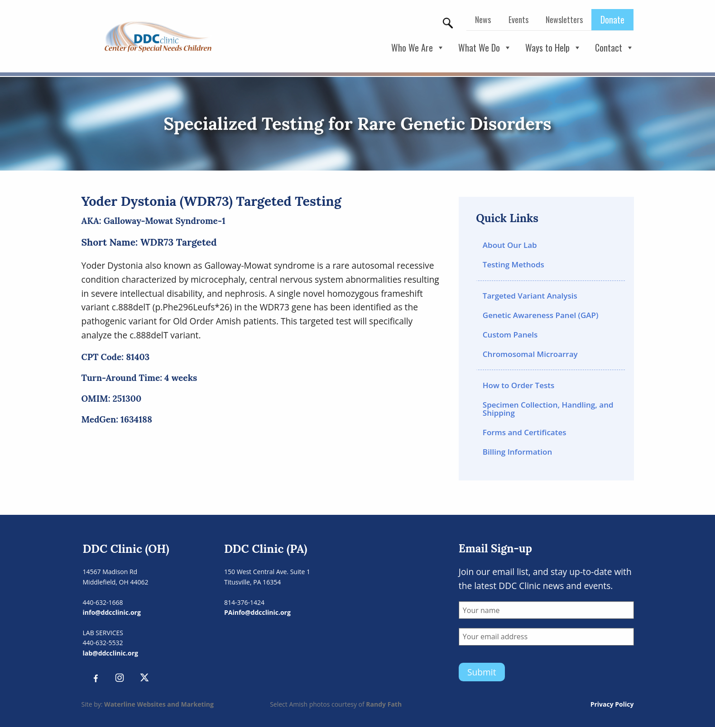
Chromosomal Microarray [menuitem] (530, 354)
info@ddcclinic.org (112, 612)
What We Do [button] (485, 48)
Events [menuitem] (518, 19)
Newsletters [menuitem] (564, 19)
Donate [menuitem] (612, 19)
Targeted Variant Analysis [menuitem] (530, 295)
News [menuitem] (483, 19)
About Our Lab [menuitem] (510, 245)
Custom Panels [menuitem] (510, 334)
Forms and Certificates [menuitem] (524, 432)
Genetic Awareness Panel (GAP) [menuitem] (541, 315)
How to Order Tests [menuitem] (518, 385)
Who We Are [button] (418, 48)
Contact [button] (614, 48)
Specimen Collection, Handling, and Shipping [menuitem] (548, 408)
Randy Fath (384, 704)
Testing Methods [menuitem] (513, 264)
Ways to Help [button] (553, 48)
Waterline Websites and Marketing (159, 704)
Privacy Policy (612, 704)
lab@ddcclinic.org (110, 653)
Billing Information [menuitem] (517, 452)
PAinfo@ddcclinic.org (257, 612)
